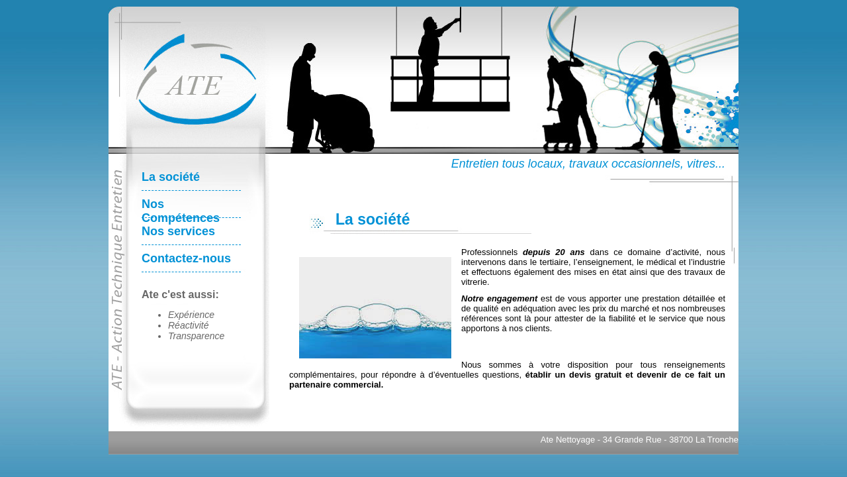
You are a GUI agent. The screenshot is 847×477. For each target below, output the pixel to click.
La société (171, 177)
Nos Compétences (181, 207)
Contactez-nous (186, 258)
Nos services (178, 231)
